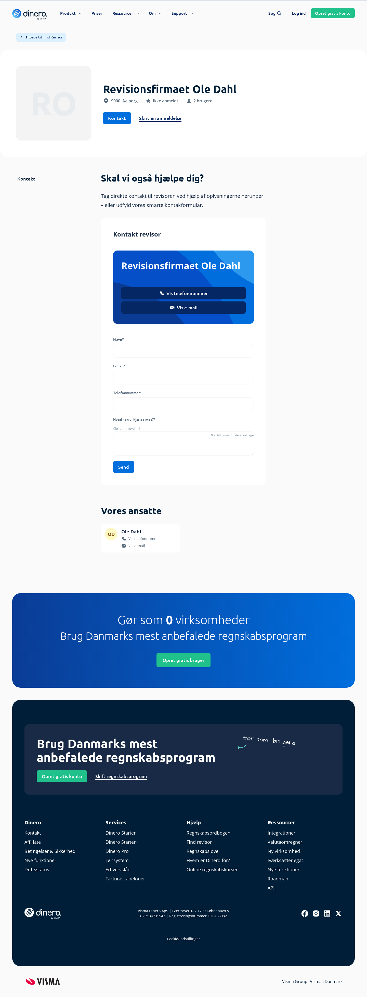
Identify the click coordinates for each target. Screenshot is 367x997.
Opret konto (333, 13)
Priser (96, 13)
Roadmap (278, 879)
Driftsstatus (36, 869)
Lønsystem (117, 860)
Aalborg (130, 101)
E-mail (119, 366)
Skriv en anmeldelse (160, 118)
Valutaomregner (285, 842)
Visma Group (294, 981)
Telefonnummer (127, 393)
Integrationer (281, 833)
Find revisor (199, 842)
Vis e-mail (184, 307)
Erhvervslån (118, 869)
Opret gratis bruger (183, 660)
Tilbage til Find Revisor (41, 37)
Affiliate (32, 842)
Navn (118, 339)
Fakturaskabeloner (125, 879)
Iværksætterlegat (285, 860)
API (271, 888)
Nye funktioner (40, 860)
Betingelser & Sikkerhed (49, 851)
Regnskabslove (202, 851)
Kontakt (117, 118)
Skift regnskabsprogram (121, 776)
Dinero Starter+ (122, 842)
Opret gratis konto (62, 776)
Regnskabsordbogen (208, 833)
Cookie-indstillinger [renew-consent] (183, 938)
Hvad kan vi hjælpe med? (134, 420)
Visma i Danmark (326, 981)
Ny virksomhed (284, 851)
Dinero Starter (121, 833)
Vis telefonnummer (183, 293)
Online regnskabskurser (212, 869)
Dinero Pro (117, 851)
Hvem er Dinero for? (208, 860)
